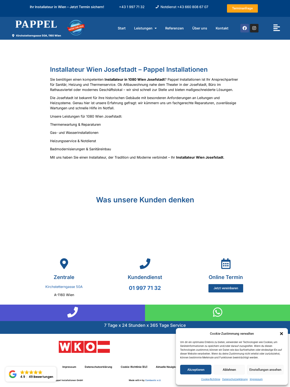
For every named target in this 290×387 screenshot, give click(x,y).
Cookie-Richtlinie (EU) (134, 366)
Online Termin (226, 277)
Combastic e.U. (153, 380)
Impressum (256, 379)
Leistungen (145, 28)
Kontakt (222, 28)
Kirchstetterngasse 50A (64, 287)
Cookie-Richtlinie (210, 379)
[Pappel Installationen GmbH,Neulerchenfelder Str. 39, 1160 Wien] (145, 249)
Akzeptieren (195, 370)
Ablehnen (229, 370)
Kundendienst (145, 277)
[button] (281, 334)
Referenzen (174, 28)
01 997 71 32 (145, 288)
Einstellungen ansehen (265, 370)
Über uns (199, 28)
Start (122, 28)
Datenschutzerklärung (235, 379)
